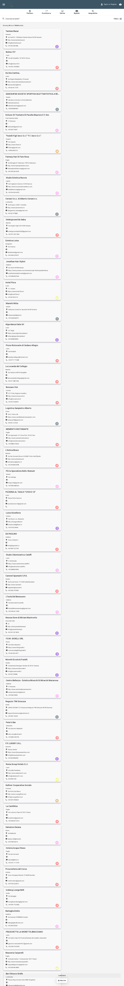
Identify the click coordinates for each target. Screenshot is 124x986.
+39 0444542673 (73, 172)
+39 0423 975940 (13, 318)
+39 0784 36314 (13, 444)
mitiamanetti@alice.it (74, 169)
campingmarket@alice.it (75, 651)
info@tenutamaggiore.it (75, 609)
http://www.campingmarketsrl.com (79, 649)
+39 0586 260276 (13, 633)
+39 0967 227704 (13, 297)
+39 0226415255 (73, 675)
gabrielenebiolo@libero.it (76, 777)
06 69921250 (72, 402)
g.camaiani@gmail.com (75, 588)
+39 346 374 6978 (73, 486)
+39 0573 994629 (13, 423)
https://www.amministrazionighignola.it (20, 628)
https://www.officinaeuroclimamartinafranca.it (22, 586)
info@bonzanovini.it (74, 211)
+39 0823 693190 (73, 381)
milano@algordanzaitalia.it (16, 190)
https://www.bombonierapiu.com (78, 565)
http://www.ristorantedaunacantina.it (19, 61)
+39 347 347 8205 (13, 339)
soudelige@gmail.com (15, 756)
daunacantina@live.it (14, 64)
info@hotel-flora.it (13, 169)
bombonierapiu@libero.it (76, 567)
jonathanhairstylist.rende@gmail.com (79, 148)
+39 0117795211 (73, 780)
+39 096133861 (72, 360)
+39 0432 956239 (73, 969)
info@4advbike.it (13, 924)
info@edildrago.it (13, 525)
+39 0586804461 (13, 570)
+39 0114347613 (73, 906)
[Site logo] (11, 4)
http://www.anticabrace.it (16, 250)
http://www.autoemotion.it (16, 124)
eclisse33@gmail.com (15, 85)
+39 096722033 (12, 486)
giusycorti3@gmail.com (15, 945)
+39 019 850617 (73, 570)
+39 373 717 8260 (13, 822)
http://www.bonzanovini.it (76, 208)
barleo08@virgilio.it (74, 525)
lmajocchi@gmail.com (75, 253)
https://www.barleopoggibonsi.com (79, 523)
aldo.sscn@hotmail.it (74, 379)
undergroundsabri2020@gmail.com (79, 127)
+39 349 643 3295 (13, 109)
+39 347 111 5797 (73, 444)
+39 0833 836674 (13, 759)
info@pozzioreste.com (75, 819)
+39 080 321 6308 (73, 864)
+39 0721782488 (13, 696)
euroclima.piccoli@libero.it (16, 588)
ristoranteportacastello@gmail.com (19, 966)
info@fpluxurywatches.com (16, 400)
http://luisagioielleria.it (75, 271)
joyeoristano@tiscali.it (75, 882)
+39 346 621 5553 (73, 318)
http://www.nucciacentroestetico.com (80, 103)
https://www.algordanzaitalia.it (17, 187)
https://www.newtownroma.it (17, 774)
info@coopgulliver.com (15, 421)
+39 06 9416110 (13, 172)
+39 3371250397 (73, 214)
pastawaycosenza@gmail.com (77, 945)
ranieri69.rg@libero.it (14, 735)
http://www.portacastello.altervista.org (20, 963)
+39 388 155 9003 (13, 864)
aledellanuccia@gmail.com (76, 106)
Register (114, 4)
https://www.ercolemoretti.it (17, 355)
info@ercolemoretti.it (14, 358)
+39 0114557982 (73, 654)
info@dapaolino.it (13, 295)
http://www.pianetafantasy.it (17, 334)
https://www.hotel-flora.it (16, 166)
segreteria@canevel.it (15, 316)
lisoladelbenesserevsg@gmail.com (79, 316)
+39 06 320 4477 (73, 339)
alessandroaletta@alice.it (76, 735)
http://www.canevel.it (14, 313)
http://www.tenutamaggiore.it (77, 607)
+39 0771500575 (13, 885)
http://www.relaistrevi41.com (77, 397)
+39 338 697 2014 (73, 423)
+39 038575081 (72, 612)
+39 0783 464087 (73, 885)
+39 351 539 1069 (73, 130)
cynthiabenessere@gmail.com (77, 693)
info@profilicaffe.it (74, 714)
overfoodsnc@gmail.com (16, 463)
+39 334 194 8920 (73, 46)
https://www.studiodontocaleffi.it (78, 292)
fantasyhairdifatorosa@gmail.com (19, 106)
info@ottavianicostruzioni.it (16, 693)
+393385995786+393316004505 (18, 927)
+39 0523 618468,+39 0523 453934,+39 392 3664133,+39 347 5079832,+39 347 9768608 (95, 927)
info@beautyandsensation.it (17, 651)
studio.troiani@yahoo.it (75, 756)
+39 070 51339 (12, 906)
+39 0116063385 (73, 843)
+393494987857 (73, 67)
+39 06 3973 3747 (13, 780)
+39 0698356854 (13, 193)
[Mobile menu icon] (3, 4)
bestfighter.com (73, 921)
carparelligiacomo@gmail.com (17, 504)
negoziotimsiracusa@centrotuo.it (18, 379)
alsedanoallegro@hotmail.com (77, 190)
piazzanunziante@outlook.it (17, 609)
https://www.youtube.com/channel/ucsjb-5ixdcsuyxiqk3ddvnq (87, 145)
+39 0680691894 (73, 297)
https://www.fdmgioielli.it (76, 334)
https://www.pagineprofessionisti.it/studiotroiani (83, 753)
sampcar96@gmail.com (15, 232)
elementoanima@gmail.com (77, 64)
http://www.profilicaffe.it (75, 711)
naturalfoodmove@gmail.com (17, 672)
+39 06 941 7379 (13, 67)
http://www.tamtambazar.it (16, 40)
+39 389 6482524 (73, 255)
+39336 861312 (72, 88)
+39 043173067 (12, 88)
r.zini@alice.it (12, 714)
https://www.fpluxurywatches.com (19, 397)
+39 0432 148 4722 (14, 654)
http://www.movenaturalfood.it (17, 670)
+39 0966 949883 (13, 738)
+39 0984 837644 (73, 151)
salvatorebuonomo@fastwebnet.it (79, 903)
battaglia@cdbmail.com (15, 483)
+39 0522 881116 (73, 696)
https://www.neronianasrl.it (16, 816)
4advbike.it (11, 921)
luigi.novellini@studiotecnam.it (17, 567)
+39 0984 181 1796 (74, 948)
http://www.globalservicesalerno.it (79, 795)
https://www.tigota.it (14, 795)
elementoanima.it (73, 61)
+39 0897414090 (73, 801)
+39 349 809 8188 (13, 255)
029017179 (11, 528)
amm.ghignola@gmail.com (16, 630)
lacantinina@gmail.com (75, 421)
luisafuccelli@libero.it (74, 274)
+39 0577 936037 (73, 528)
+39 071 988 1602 (13, 214)
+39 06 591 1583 (13, 675)
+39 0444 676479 (13, 151)
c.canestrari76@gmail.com (76, 630)
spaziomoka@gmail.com (16, 903)
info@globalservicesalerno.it (77, 798)
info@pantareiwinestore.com (17, 861)
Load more (62, 975)
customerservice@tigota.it (16, 798)
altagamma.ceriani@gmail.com (18, 127)
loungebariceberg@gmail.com (77, 463)
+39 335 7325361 (73, 549)
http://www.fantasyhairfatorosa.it (18, 103)
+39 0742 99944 (73, 276)
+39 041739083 (12, 360)
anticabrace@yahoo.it (15, 253)
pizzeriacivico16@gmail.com (17, 274)
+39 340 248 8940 (13, 843)
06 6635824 (71, 717)
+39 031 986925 (13, 948)
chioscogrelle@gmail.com (76, 504)
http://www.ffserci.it (74, 82)
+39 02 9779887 (13, 130)
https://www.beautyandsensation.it (19, 649)
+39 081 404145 (73, 738)
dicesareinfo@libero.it (15, 546)
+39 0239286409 (13, 402)
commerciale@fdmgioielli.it (76, 337)
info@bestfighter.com (75, 924)
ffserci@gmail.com (74, 85)
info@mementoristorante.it (76, 232)
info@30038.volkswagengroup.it (18, 882)
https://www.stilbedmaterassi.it (78, 963)
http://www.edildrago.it (15, 523)
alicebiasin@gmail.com (15, 148)
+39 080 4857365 (13, 591)
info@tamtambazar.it (14, 43)
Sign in (106, 4)
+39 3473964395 (73, 759)
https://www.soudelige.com (17, 753)
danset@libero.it (73, 442)
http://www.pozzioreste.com (77, 816)
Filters (118, 19)
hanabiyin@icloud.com (15, 777)
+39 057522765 (72, 591)
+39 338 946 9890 (13, 507)
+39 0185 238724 (13, 801)
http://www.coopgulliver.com (17, 418)
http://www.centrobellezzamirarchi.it (79, 355)
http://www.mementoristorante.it (78, 229)
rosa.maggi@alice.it (74, 546)
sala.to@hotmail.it (73, 840)
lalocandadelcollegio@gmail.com (18, 211)
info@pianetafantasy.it (15, 337)
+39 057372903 (12, 717)
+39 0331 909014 (73, 822)
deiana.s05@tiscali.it (14, 442)
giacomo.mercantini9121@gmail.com (80, 483)
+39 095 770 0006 (73, 465)
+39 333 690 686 (13, 46)
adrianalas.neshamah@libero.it (77, 861)
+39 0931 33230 (13, 381)
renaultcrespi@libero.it (75, 672)
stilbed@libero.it (73, 966)
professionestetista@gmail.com (18, 840)
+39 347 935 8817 (73, 633)
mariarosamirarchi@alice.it (76, 358)
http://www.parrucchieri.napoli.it (78, 732)
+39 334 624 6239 (73, 109)
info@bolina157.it (73, 43)
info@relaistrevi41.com (75, 400)
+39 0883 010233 (73, 235)
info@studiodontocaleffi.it (76, 295)
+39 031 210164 (13, 235)
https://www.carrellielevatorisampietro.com (21, 229)
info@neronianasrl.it (14, 819)
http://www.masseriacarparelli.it (18, 502)
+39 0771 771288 (73, 193)
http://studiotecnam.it (15, 565)
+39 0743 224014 (13, 465)
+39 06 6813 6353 (13, 969)
